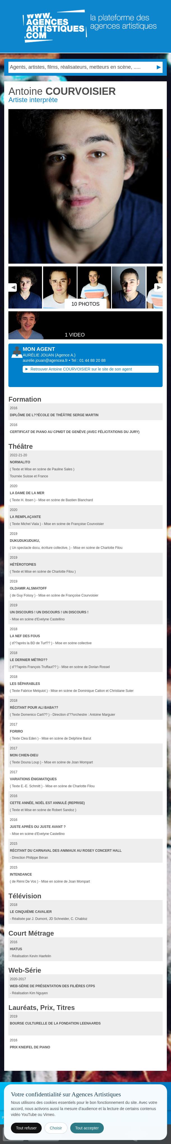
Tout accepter (87, 1128)
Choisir (56, 1128)
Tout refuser (26, 1128)
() (65, 355)
